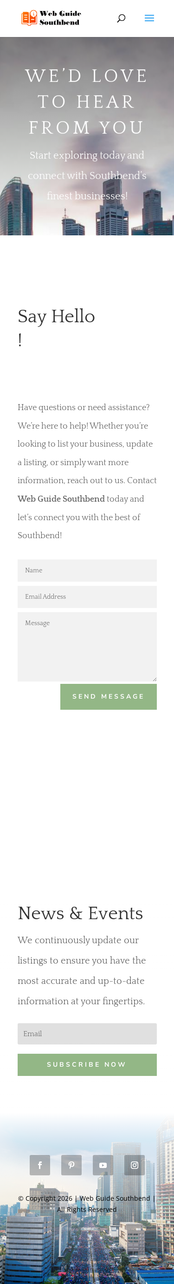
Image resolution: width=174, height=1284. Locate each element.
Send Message (108, 696)
